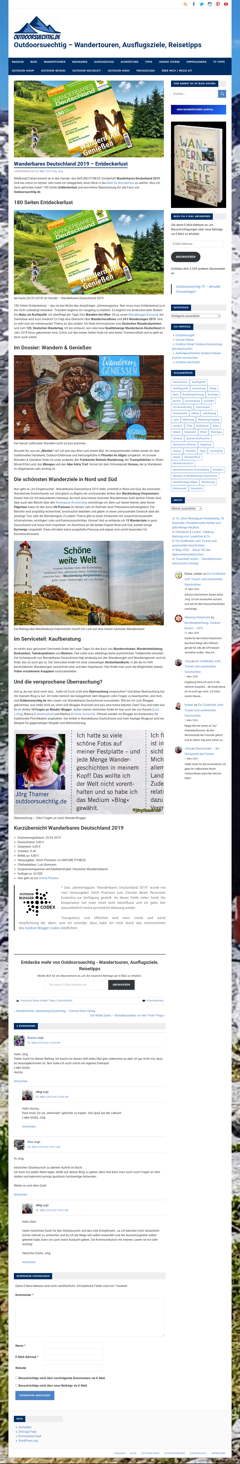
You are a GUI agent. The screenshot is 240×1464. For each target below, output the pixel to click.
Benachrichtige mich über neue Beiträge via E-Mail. (53, 1386)
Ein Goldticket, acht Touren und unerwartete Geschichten (205, 579)
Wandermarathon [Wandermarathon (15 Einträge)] (183, 463)
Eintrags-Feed (27, 1432)
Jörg (60, 171)
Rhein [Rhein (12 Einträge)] (203, 432)
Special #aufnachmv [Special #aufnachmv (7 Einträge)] (198, 438)
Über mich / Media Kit (177, 71)
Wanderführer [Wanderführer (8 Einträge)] (192, 457)
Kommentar (24, 1295)
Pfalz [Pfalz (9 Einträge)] (189, 426)
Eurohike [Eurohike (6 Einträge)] (209, 401)
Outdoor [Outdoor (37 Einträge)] (177, 426)
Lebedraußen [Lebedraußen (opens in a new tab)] (43, 714)
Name (20, 1346)
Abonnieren (121, 985)
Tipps (148, 62)
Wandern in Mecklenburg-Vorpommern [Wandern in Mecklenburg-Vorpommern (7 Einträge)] (195, 476)
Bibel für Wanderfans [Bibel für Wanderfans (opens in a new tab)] (120, 183)
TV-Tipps (219, 62)
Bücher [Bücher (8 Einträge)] (177, 401)
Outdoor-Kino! (119, 71)
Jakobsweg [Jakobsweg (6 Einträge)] (209, 413)
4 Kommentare (155, 1000)
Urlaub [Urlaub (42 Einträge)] (176, 457)
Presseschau (145, 71)
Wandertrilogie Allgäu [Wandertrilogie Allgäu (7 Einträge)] (185, 482)
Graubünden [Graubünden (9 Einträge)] (180, 413)
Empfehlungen (196, 62)
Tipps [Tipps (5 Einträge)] (203, 451)
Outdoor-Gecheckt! (86, 71)
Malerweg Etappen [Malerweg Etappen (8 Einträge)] (209, 419)
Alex (30, 1142)
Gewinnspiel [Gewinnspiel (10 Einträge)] (203, 407)
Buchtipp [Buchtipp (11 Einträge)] (213, 394)
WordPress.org (28, 1441)
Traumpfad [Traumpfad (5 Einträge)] (216, 451)
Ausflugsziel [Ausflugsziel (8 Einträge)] (199, 382)
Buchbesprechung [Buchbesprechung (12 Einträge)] (193, 394)
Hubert (188, 705)
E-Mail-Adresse (26, 1357)
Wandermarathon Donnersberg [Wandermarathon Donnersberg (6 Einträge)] (191, 470)
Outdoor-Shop (150, 1453)
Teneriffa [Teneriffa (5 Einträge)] (190, 451)
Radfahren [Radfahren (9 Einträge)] (202, 426)
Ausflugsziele (104, 62)
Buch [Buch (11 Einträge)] (176, 394)
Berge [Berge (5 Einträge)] (213, 388)
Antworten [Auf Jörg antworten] (29, 1127)
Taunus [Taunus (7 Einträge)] (177, 451)
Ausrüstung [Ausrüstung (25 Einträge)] (199, 388)
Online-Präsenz (49, 878)
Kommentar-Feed (29, 1436)
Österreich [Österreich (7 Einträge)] (196, 488)
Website (20, 1368)
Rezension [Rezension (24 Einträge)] (190, 432)
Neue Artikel (40, 1000)
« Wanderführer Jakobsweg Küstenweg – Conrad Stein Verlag (54, 1011)
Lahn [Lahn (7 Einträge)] (176, 419)
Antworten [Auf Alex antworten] (20, 1195)
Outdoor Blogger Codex (42, 928)
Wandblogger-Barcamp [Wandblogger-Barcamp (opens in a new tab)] (143, 315)
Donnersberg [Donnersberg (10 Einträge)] (192, 401)
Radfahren (79, 62)
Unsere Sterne (169, 62)
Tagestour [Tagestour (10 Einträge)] (206, 444)
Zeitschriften (65, 1000)
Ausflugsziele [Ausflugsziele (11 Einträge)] (180, 388)
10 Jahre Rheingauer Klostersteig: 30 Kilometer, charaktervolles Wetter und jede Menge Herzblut (198, 523)
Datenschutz (198, 1453)
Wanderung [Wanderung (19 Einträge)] (208, 482)
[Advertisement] (90, 941)
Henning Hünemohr (197, 618)
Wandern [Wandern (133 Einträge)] (218, 470)
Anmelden (25, 1427)
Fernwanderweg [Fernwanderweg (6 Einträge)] (182, 407)
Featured (25, 1000)
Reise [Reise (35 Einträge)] (216, 426)
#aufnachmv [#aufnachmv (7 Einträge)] (180, 382)
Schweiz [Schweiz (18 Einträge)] (177, 438)
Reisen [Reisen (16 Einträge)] (176, 432)
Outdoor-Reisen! (53, 71)
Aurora (32, 1038)
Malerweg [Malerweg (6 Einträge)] (188, 419)
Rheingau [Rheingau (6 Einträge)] (216, 432)
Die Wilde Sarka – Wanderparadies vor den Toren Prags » (128, 1016)
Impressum (218, 1453)
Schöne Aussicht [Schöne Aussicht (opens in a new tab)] (83, 714)
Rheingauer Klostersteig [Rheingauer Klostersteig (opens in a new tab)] (71, 503)
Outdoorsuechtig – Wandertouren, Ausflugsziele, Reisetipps (109, 45)
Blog (33, 62)
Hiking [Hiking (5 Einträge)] (195, 413)
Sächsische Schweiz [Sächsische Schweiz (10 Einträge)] (184, 444)
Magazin (18, 62)
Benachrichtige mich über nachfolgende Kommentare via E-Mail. (62, 1378)
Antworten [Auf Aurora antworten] (20, 1081)
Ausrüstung (129, 62)
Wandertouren (54, 62)
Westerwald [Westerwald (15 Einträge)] (179, 488)
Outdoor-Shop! (23, 71)
